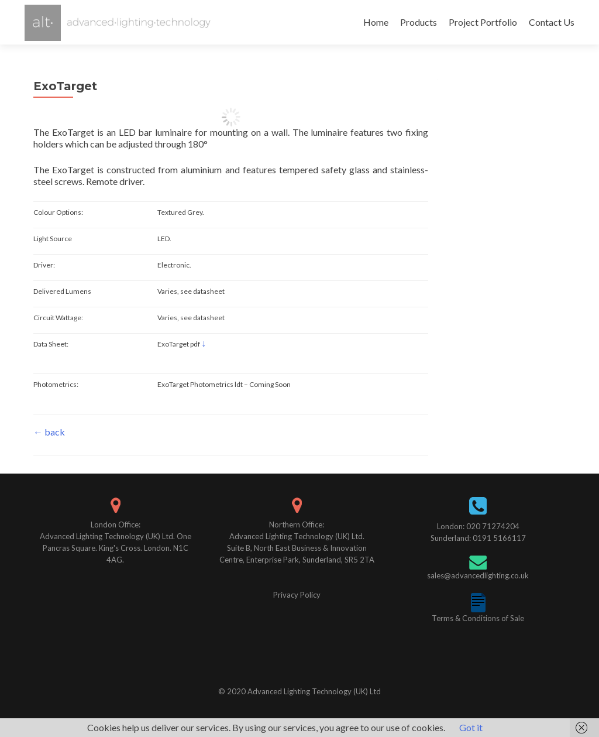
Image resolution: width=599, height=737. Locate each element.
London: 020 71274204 (478, 526)
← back (49, 431)
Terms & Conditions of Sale (478, 618)
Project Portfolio (483, 22)
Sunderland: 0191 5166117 (478, 538)
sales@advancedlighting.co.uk (478, 575)
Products (418, 22)
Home (375, 22)
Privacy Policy (297, 594)
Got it (471, 727)
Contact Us (551, 22)
